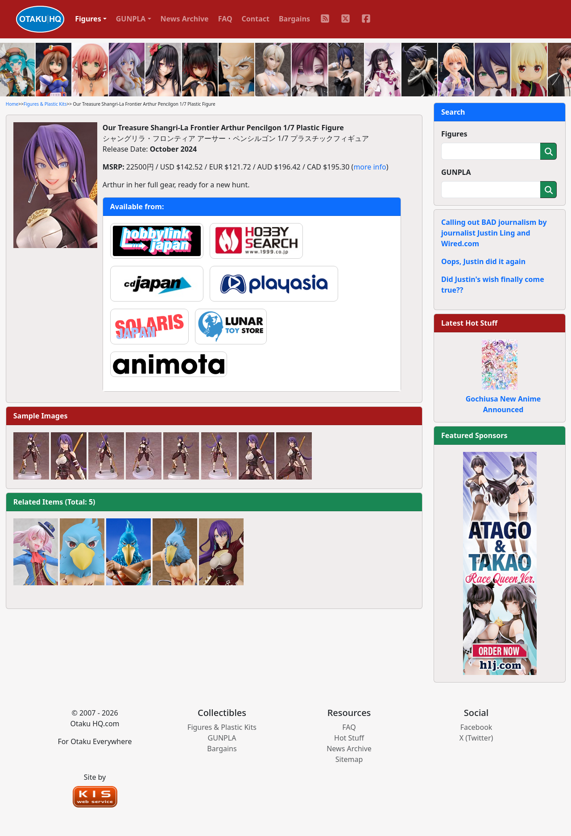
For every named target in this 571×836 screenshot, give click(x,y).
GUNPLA (456, 172)
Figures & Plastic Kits (45, 104)
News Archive (185, 19)
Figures (454, 134)
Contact (255, 19)
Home (12, 104)
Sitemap (349, 759)
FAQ (225, 19)
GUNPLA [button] (131, 19)
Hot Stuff (349, 738)
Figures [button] (88, 19)
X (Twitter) (476, 738)
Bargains (294, 19)
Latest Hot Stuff (469, 323)
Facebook (476, 727)
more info (369, 167)
